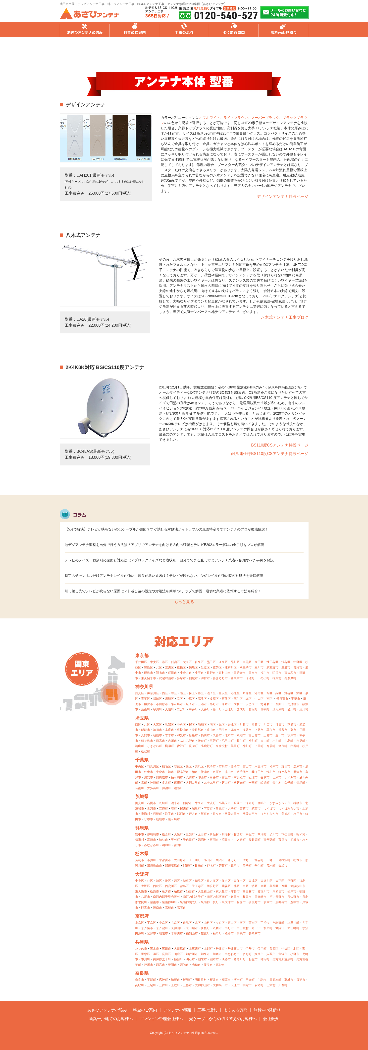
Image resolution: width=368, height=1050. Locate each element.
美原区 (273, 886)
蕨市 (293, 730)
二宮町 (181, 709)
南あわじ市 (232, 954)
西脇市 (184, 965)
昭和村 (300, 834)
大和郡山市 (202, 985)
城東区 (187, 881)
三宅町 (151, 985)
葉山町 (145, 709)
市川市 (223, 766)
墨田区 (211, 662)
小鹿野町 (207, 746)
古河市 (151, 808)
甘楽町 (238, 834)
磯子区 (211, 693)
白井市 (214, 777)
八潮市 (241, 735)
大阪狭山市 (297, 886)
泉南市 (154, 902)
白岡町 (294, 746)
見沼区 (169, 724)
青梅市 (297, 667)
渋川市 (273, 834)
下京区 (151, 922)
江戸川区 (231, 667)
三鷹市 (285, 667)
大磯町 (169, 709)
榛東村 (139, 839)
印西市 (202, 777)
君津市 (297, 772)
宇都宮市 (165, 860)
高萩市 (244, 808)
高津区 (202, 698)
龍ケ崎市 (174, 819)
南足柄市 (293, 704)
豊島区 (148, 667)
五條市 (187, 985)
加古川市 (192, 954)
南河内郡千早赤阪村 (166, 897)
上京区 (139, 922)
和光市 (181, 735)
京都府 (142, 916)
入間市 (145, 735)
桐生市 (250, 834)
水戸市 (297, 814)
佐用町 (262, 948)
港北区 (235, 693)
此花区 (226, 886)
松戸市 (273, 766)
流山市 (229, 772)
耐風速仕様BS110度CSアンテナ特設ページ (269, 453)
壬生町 (259, 865)
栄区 (299, 693)
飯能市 (145, 730)
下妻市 (208, 808)
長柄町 (300, 782)
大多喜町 (153, 788)
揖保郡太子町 (162, 959)
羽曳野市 (255, 902)
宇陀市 (247, 985)
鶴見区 (139, 693)
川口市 (267, 724)
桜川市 (184, 808)
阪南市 (157, 907)
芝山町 (226, 782)
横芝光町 (240, 782)
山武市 (276, 777)
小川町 (276, 741)
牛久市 (199, 803)
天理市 (235, 985)
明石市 (190, 959)
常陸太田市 (232, 814)
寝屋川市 (263, 891)
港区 (165, 662)
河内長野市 (276, 897)
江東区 (223, 662)
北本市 (229, 735)
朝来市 (202, 959)
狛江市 (276, 673)
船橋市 (235, 766)
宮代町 (282, 746)
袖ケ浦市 (177, 777)
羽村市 (205, 678)
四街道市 (162, 777)
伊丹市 (250, 948)
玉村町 (175, 839)
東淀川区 (266, 881)
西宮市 (160, 965)
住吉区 (226, 881)
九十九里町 (211, 782)
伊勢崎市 (153, 834)
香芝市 (300, 979)
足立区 (205, 667)
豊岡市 (172, 965)
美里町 (235, 746)
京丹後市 (147, 928)
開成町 (241, 709)
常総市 (220, 808)
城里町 (196, 808)
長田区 (166, 954)
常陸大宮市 (250, 814)
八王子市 (246, 667)
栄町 (144, 782)
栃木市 (297, 860)
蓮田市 (279, 735)
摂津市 (291, 891)
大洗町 (211, 803)
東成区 (253, 881)
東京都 (142, 655)
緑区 (278, 693)
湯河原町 (278, 709)
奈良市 (139, 979)
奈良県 (142, 973)
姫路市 (259, 954)
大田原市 (180, 860)
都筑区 (157, 698)
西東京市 (237, 678)
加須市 (157, 730)
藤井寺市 (281, 902)
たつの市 (141, 948)
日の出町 (263, 678)
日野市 (211, 673)
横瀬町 (169, 746)
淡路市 (226, 959)
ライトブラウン (235, 118)
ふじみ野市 (187, 741)
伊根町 (205, 928)
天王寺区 (198, 886)
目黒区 (247, 662)
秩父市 (291, 724)
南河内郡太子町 (193, 897)
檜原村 (276, 678)
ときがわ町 (154, 746)
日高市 (160, 741)
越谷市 (282, 730)
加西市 (217, 954)
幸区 (180, 698)
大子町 (232, 808)
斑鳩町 (187, 979)
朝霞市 (157, 735)
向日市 (256, 928)
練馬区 (193, 667)
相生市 (253, 959)
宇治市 (265, 922)
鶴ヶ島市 (147, 741)
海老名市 (266, 704)
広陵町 (163, 979)
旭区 (269, 693)
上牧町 (175, 985)
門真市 (145, 907)
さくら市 (234, 860)
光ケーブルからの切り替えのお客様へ (223, 1019)
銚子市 (211, 766)
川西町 (282, 985)
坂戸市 (291, 735)
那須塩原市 (172, 865)
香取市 (265, 777)
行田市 (279, 724)
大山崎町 (293, 928)
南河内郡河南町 (217, 897)
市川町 (145, 959)
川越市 (244, 724)
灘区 (156, 954)
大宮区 (157, 724)
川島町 (288, 741)
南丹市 (229, 928)
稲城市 (193, 678)
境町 (174, 808)
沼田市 (226, 839)
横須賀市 (282, 698)
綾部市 (229, 933)
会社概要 (271, 1019)
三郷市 (267, 735)
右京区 (175, 922)
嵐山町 (265, 741)
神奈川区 (153, 693)
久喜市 (217, 735)
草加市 (270, 730)
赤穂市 (196, 965)
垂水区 (145, 954)
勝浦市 (205, 772)
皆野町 (181, 746)
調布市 (160, 673)
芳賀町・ (225, 865)
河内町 (250, 803)
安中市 (139, 834)
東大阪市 (141, 891)
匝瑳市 (253, 777)
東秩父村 (222, 746)
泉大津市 (228, 902)
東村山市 (225, 673)
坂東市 (205, 814)
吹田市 (235, 897)
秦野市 (214, 704)
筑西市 (256, 808)
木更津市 (260, 766)
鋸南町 (178, 788)
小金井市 (186, 673)
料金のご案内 (134, 29)
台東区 (199, 662)
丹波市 (220, 948)
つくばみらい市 (288, 808)
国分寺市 (240, 673)
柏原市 (178, 891)
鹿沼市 (220, 860)
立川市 (259, 667)
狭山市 (211, 730)
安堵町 (259, 985)
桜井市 (214, 979)
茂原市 (297, 766)
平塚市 (295, 698)
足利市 (139, 860)
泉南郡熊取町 (189, 902)
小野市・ (296, 954)
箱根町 (253, 709)
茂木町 (270, 865)
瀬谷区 (288, 693)
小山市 (208, 860)
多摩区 (214, 698)
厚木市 (226, 704)
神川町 (247, 746)
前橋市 (294, 839)
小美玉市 (225, 803)
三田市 (166, 948)
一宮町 (253, 782)
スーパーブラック (265, 118)
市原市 (217, 772)
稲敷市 (187, 803)
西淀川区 (171, 886)
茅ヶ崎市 (177, 704)
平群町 (151, 979)
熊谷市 (256, 724)
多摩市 (181, 678)
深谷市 (247, 730)
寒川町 (157, 709)
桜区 (192, 724)
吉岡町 (178, 845)
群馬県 (142, 827)
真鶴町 (265, 709)
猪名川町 (240, 959)
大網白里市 (193, 782)
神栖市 (297, 803)
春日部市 (198, 730)
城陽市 (279, 928)
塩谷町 (259, 860)
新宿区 (175, 662)
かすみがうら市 (279, 803)
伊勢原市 (252, 704)
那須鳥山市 (154, 865)
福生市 (265, 673)
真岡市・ (237, 865)
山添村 (270, 985)
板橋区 (181, 667)
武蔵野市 (272, 667)
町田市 (172, 673)
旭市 (171, 772)
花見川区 (153, 766)
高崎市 (151, 839)
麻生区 (238, 698)
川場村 (226, 834)
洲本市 (214, 959)
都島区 (184, 886)
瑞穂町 (250, 678)
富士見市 (255, 735)
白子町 (288, 782)
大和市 (238, 704)
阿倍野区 (213, 886)
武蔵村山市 (166, 678)
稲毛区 (166, 766)
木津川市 (177, 933)
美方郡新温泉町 (282, 959)
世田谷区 (272, 662)
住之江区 (213, 881)
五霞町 (163, 808)
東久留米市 (148, 678)
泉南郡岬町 (169, 902)
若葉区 (178, 766)
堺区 (255, 886)
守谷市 (148, 819)
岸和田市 (278, 891)
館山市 (247, 766)
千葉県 (142, 759)
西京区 (253, 922)
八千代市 (243, 772)
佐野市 (247, 860)
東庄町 (178, 782)
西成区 (157, 886)
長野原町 (255, 839)
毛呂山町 (228, 741)
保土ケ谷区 (196, 693)
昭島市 (148, 673)
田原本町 (275, 979)
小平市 (199, 673)
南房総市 (240, 777)
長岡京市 (255, 933)
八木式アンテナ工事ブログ (285, 317)
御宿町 (166, 788)
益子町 (247, 865)
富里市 (226, 777)
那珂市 (181, 814)
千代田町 (189, 839)
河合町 (238, 979)
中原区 (190, 698)
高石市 (181, 907)
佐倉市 (148, 772)
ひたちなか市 (269, 814)
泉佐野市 (293, 897)
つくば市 (269, 808)
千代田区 (141, 662)
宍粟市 (270, 954)
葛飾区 (217, 667)
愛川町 (291, 709)
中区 (174, 693)
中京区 (163, 922)
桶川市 (205, 735)
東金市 (160, 772)
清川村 (303, 709)
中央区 (154, 662)
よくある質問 (234, 29)
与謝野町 (278, 922)
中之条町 (240, 839)
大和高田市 (220, 985)
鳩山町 (139, 746)
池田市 (190, 891)
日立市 (217, 814)
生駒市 (262, 979)
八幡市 (217, 928)
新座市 (193, 735)
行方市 (193, 814)
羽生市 (223, 730)
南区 (183, 693)
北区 (159, 667)
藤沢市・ (150, 704)
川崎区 (169, 698)
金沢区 (223, 693)
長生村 (276, 782)
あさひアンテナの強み (84, 29)
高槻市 (169, 907)
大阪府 (142, 874)
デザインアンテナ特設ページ (283, 196)
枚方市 (166, 891)
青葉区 (145, 698)
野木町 (211, 865)
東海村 (145, 814)
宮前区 (226, 698)
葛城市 (288, 979)
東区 (263, 886)
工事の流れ (184, 29)
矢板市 (282, 865)
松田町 (217, 709)
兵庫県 (142, 942)
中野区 (297, 662)
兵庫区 (273, 948)
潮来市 (175, 803)
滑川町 (253, 741)
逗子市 (190, 704)
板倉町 (166, 834)
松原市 (154, 891)
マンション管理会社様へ (161, 1019)
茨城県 (142, 796)
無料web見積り (284, 29)
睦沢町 (265, 782)
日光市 (199, 865)
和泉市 (247, 897)
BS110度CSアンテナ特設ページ (279, 445)
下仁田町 (287, 834)
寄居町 (270, 746)
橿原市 (226, 979)
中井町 (193, 709)
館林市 (163, 839)
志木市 (169, 735)
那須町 (187, 865)
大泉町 (178, 834)
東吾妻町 (269, 839)
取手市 (169, 814)
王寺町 (250, 979)
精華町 (217, 933)
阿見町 (139, 803)
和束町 (267, 928)
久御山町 (177, 928)
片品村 (214, 834)
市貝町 (151, 860)
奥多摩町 (290, 678)
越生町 (241, 741)
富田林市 (249, 891)
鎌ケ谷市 (284, 772)
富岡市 (214, 839)
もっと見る (184, 602)
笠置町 (205, 933)
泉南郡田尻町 (210, 902)
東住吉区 (240, 881)
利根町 (157, 814)
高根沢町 (284, 860)
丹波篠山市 (235, 948)
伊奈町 (202, 741)
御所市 (175, 979)
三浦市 (202, 704)
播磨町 (178, 959)
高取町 (139, 985)
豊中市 (294, 902)
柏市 (195, 772)
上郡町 (208, 948)
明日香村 (201, 979)
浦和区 (202, 724)
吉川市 (172, 741)
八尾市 (145, 897)
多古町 (166, 782)
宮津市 (151, 933)
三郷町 (163, 985)
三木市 (154, 948)
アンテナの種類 (177, 1010)
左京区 (220, 922)
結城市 (160, 819)
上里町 (259, 746)
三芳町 (214, 741)
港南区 (259, 693)
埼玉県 (142, 718)
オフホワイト (209, 118)
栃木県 (142, 853)
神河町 (265, 959)
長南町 (139, 788)
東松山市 (183, 730)
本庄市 (169, 730)
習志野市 (183, 772)
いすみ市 (290, 777)
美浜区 (199, 766)
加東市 (205, 954)
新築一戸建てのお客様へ (111, 1019)
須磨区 (178, 954)
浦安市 (148, 777)
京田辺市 (192, 928)
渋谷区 (285, 662)
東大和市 (290, 673)
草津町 (262, 834)
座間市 (279, 704)
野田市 (285, 766)
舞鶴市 (241, 933)
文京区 (187, 662)
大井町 (205, 709)
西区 (165, 693)
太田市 (202, 834)
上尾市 (259, 730)
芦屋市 (148, 965)
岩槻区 (232, 724)
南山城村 (243, 928)
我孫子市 (257, 772)
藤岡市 (282, 839)
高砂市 (220, 965)
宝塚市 (282, 954)
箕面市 (241, 902)
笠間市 (238, 803)
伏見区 (187, 922)
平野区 (291, 881)
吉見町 (300, 741)
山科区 (208, 922)
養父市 (208, 965)
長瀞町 (193, 746)
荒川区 (169, 667)
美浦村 (285, 814)
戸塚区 (247, 693)
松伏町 (145, 751)
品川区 (235, 662)
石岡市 (151, 803)
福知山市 (192, 933)
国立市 (253, 673)
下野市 (270, 860)
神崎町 (154, 782)
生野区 (145, 886)
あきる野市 (220, 678)
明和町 (166, 845)
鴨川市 (270, 772)
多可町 (247, 954)
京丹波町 (162, 928)
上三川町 (195, 860)
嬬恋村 (202, 839)
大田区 (259, 662)
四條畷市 (260, 897)
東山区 (232, 922)
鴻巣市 (235, 730)
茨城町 (163, 803)
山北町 (229, 709)
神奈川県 (144, 686)
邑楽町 (190, 834)
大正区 (279, 881)
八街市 (190, 777)
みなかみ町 (151, 845)
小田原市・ (163, 704)
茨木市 (267, 902)
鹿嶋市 (262, 803)
